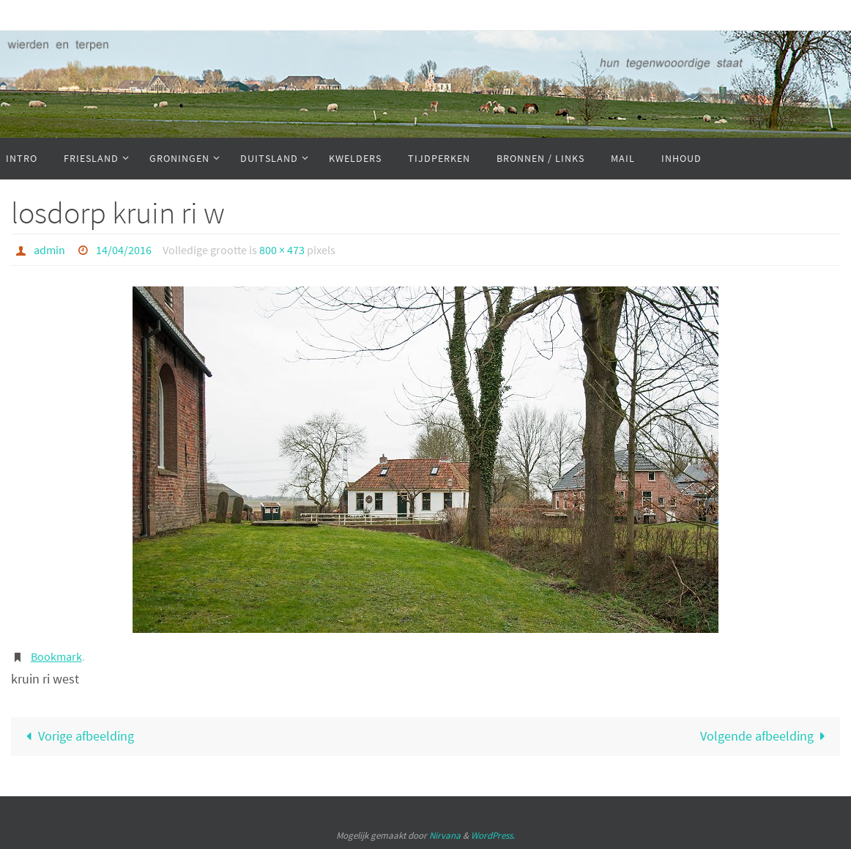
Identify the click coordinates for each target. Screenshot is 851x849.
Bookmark (56, 656)
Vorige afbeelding (76, 735)
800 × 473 (282, 249)
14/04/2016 (124, 249)
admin (49, 249)
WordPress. (493, 835)
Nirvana (445, 835)
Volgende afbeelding (766, 735)
